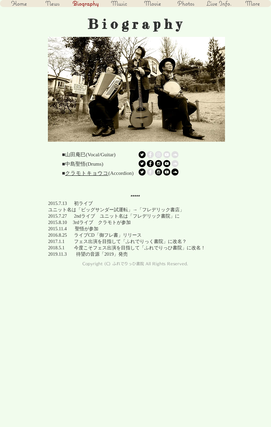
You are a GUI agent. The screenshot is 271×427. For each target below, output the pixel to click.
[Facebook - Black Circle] (150, 163)
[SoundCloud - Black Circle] (174, 172)
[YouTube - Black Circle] (166, 163)
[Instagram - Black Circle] (158, 163)
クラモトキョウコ (86, 173)
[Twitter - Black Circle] (142, 154)
